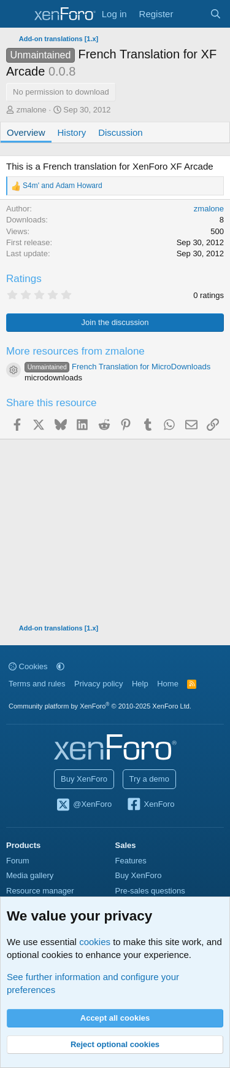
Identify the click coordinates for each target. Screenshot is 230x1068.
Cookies (28, 666)
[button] (60, 666)
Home (167, 683)
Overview (26, 132)
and (62, 185)
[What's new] (191, 13)
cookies (94, 941)
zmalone (32, 109)
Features (131, 860)
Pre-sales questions (150, 890)
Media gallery (29, 875)
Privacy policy (98, 683)
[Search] (216, 13)
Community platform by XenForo (100, 706)
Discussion (120, 132)
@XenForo (84, 805)
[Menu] (16, 14)
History (72, 132)
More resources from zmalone (75, 351)
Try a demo (149, 778)
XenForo (150, 805)
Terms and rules (37, 683)
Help (140, 683)
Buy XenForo (84, 778)
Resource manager (40, 890)
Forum (17, 860)
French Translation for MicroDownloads (117, 366)
